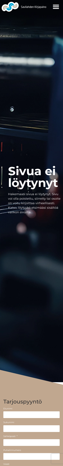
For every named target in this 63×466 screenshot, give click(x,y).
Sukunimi (8, 422)
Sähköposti (9, 436)
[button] (56, 7)
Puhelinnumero (12, 450)
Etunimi (7, 409)
